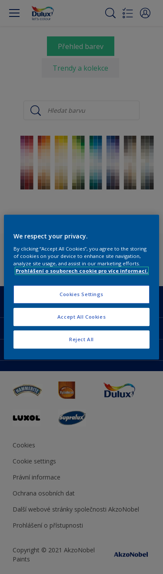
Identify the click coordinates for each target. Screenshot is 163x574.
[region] (81, 287)
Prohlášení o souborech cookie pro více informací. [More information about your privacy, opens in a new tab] (82, 270)
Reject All (81, 339)
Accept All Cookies (81, 316)
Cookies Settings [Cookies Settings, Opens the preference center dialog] (81, 294)
